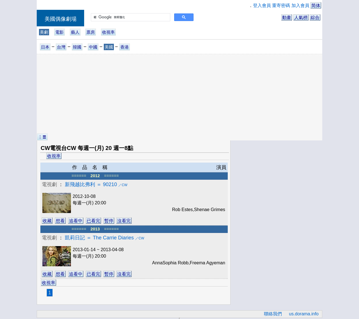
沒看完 (124, 220)
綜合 (314, 17)
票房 (90, 32)
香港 (124, 47)
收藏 (47, 220)
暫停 (108, 220)
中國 (93, 47)
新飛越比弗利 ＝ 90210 (96, 184)
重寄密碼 (281, 5)
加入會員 (300, 5)
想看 (60, 220)
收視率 (108, 32)
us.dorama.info (304, 313)
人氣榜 (301, 17)
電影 (59, 32)
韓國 (77, 47)
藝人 (75, 32)
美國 (109, 47)
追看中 (75, 220)
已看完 (93, 220)
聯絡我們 (273, 313)
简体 (315, 5)
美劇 (44, 32)
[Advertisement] (179, 94)
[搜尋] (130, 17)
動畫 (286, 17)
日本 (45, 47)
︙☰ (42, 137)
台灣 (61, 47)
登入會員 (262, 5)
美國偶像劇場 (61, 19)
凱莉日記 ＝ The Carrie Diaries (104, 238)
